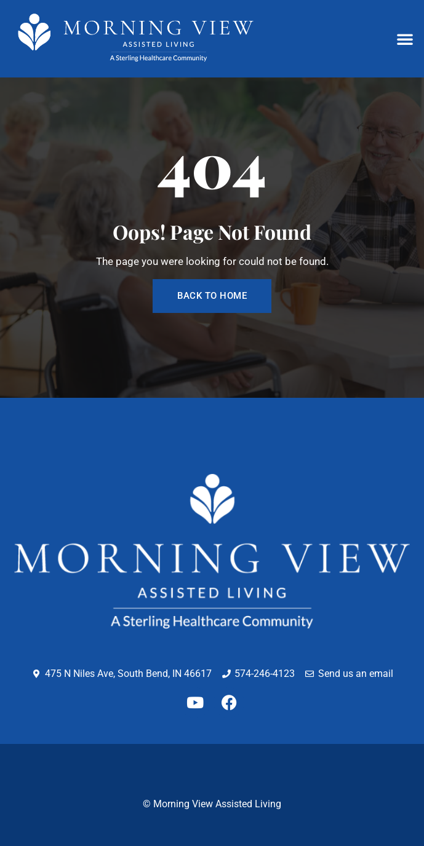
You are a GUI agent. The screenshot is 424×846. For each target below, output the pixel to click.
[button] (405, 39)
